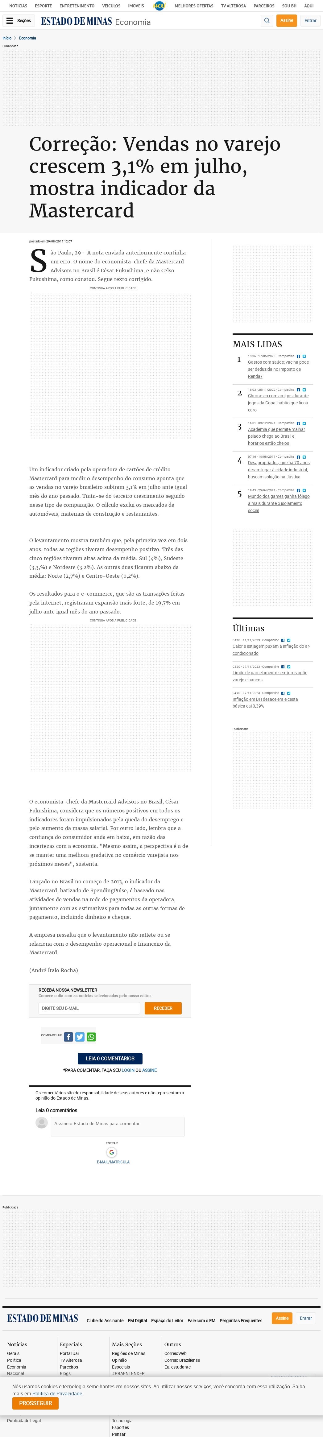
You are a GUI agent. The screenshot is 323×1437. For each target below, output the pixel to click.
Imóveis (136, 6)
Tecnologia (122, 1420)
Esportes (120, 1427)
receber (163, 1008)
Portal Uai (69, 1353)
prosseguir (35, 1403)
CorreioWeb (175, 1353)
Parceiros (264, 6)
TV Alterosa (233, 6)
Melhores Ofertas (194, 6)
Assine (286, 20)
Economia (133, 22)
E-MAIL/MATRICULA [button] (113, 1161)
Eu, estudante (177, 1367)
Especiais (121, 1367)
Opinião (119, 1360)
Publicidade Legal (24, 1420)
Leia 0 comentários (110, 1058)
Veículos (111, 6)
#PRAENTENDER (128, 1373)
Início (6, 37)
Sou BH (289, 6)
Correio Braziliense (182, 1360)
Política (14, 1360)
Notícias (18, 6)
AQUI (308, 6)
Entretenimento (77, 6)
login (128, 1070)
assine (149, 1070)
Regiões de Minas (128, 1353)
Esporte (43, 6)
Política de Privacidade (57, 1393)
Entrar (310, 20)
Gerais (13, 1353)
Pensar (119, 1434)
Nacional (15, 1373)
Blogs (65, 1373)
